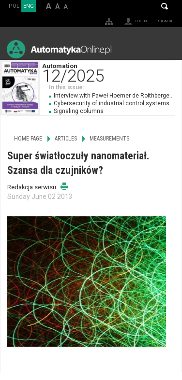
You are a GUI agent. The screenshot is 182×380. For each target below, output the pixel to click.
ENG (28, 6)
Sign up (165, 21)
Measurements (109, 138)
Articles (66, 138)
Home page (28, 138)
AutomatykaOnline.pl (59, 49)
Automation (112, 71)
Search (164, 6)
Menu (165, 49)
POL (14, 6)
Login (141, 21)
